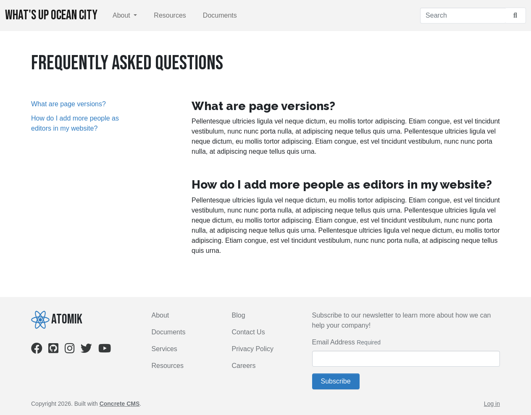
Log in (492, 403)
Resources (170, 15)
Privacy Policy (253, 348)
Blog (238, 315)
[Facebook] (36, 350)
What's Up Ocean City (51, 15)
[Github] (53, 350)
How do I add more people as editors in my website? (75, 123)
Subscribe (336, 381)
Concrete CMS (120, 403)
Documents (220, 15)
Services (164, 348)
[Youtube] (104, 350)
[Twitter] (86, 350)
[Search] (462, 16)
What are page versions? (68, 104)
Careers (244, 365)
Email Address (333, 342)
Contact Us (248, 332)
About (122, 15)
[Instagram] (70, 350)
